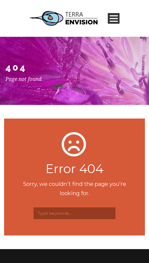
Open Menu (114, 18)
